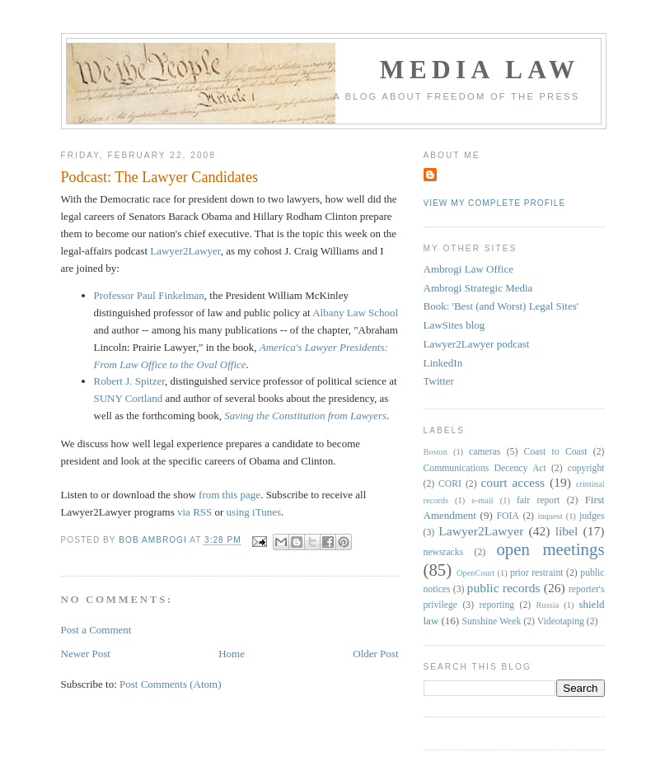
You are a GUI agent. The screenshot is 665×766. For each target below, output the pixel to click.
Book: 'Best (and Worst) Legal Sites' (501, 306)
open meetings (550, 548)
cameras (484, 451)
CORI (449, 484)
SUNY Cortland (128, 398)
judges (592, 516)
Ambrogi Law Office (469, 269)
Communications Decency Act (485, 468)
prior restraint (537, 572)
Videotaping (560, 621)
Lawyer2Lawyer (185, 251)
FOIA (508, 516)
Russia (548, 605)
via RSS (194, 512)
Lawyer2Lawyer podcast (477, 344)
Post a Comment (96, 630)
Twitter (439, 381)
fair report (538, 500)
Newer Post (85, 653)
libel (566, 531)
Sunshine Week (491, 621)
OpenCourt (475, 572)
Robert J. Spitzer (130, 381)
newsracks (444, 552)
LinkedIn (443, 363)
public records (504, 588)
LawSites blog (454, 325)
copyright (586, 468)
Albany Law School (355, 312)
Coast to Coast (556, 451)
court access (512, 482)
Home (231, 653)
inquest (550, 516)
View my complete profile (495, 203)
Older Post (375, 653)
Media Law (480, 69)
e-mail (482, 500)
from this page (229, 494)
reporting (496, 605)
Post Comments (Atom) (170, 684)
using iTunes (254, 512)
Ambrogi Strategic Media (478, 288)
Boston (435, 451)
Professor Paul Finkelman (149, 295)
